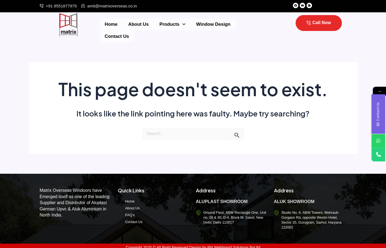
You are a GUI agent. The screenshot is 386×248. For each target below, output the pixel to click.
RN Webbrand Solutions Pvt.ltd (233, 244)
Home (109, 24)
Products (165, 24)
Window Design (203, 24)
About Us (134, 24)
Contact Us (241, 24)
